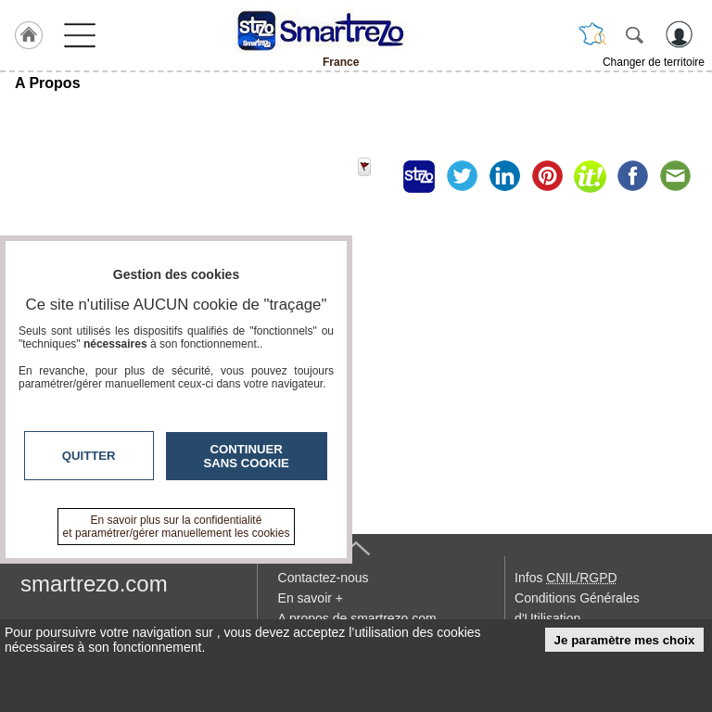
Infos (566, 577)
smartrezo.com (94, 583)
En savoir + (310, 598)
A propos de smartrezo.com (357, 618)
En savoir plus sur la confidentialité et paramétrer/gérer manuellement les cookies (176, 527)
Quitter (89, 456)
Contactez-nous (323, 577)
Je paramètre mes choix (624, 640)
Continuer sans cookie (246, 456)
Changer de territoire (654, 62)
